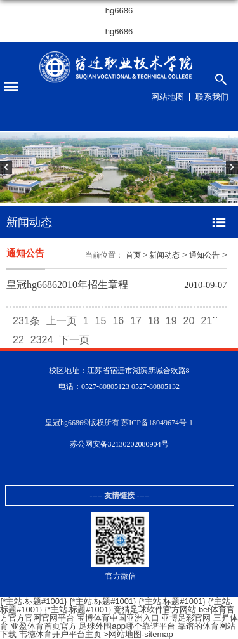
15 (101, 320)
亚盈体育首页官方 (44, 626)
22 (18, 339)
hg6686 (119, 10)
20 (189, 320)
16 (118, 320)
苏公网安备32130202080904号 (119, 444)
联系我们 (211, 97)
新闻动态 (164, 255)
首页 (133, 255)
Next (226, 174)
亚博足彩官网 (186, 618)
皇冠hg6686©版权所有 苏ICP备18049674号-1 (119, 422)
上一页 (61, 320)
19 (171, 320)
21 (206, 320)
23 (36, 339)
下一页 (74, 339)
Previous (12, 174)
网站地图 (167, 97)
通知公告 (204, 255)
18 (153, 320)
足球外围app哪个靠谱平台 (127, 626)
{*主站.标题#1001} (33, 601)
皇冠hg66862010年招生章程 (67, 284)
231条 (26, 320)
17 (136, 320)
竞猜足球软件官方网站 (155, 609)
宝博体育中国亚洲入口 (118, 618)
